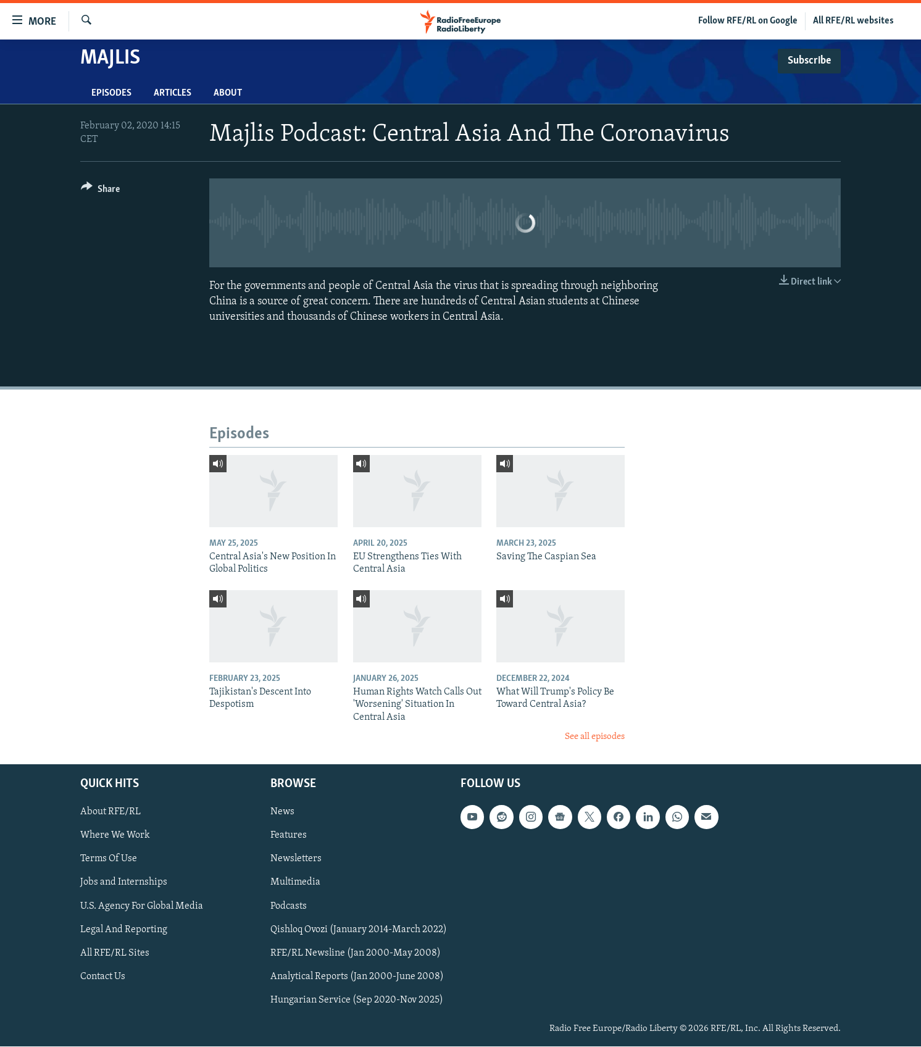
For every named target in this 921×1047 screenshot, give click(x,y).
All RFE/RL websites (853, 21)
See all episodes (595, 736)
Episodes (111, 93)
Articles (172, 93)
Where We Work (115, 836)
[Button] (100, 191)
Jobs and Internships (123, 883)
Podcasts (288, 906)
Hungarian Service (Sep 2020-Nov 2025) (356, 1000)
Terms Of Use (108, 859)
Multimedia (295, 883)
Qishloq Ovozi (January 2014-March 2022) (358, 930)
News (282, 812)
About (228, 93)
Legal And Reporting (123, 930)
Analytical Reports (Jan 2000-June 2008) (357, 977)
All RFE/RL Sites (114, 953)
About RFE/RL (110, 812)
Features (288, 836)
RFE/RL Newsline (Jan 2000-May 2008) (355, 953)
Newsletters (296, 859)
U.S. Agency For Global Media (141, 906)
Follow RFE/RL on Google (748, 21)
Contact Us (102, 977)
